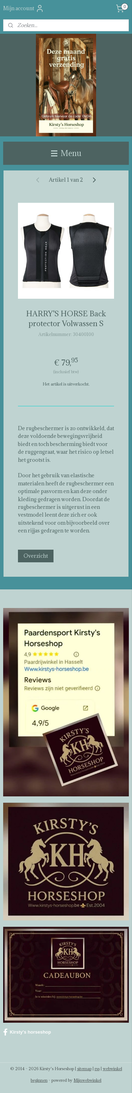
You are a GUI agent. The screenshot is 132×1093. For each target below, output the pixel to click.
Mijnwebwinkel (87, 1080)
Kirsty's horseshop (27, 1032)
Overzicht (36, 555)
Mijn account (23, 8)
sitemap (84, 1068)
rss (97, 1068)
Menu (66, 153)
